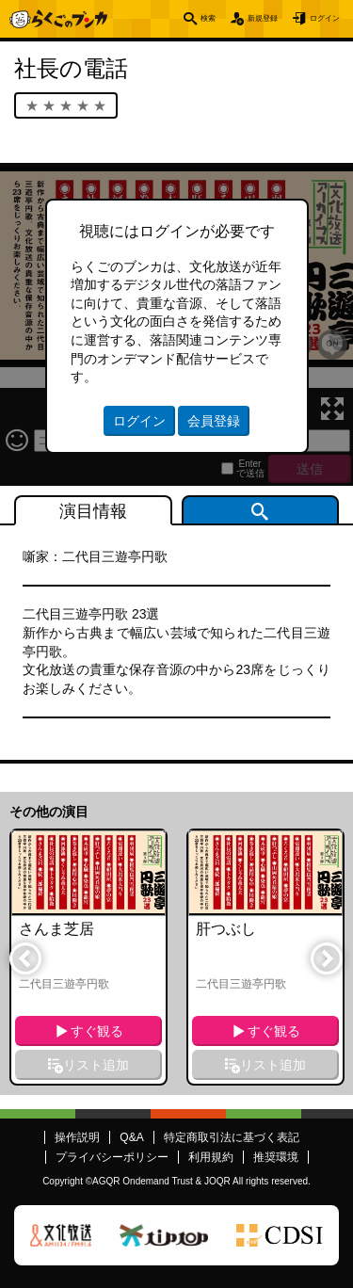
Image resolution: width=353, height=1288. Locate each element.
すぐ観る (97, 1030)
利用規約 (210, 1157)
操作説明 (77, 1137)
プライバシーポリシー (112, 1157)
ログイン (313, 18)
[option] (88, 957)
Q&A (131, 1137)
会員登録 (213, 420)
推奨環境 (275, 1157)
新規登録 (228, 18)
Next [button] (326, 957)
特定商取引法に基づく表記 (231, 1137)
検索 (157, 18)
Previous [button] (24, 957)
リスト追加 (96, 1064)
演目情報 (93, 511)
